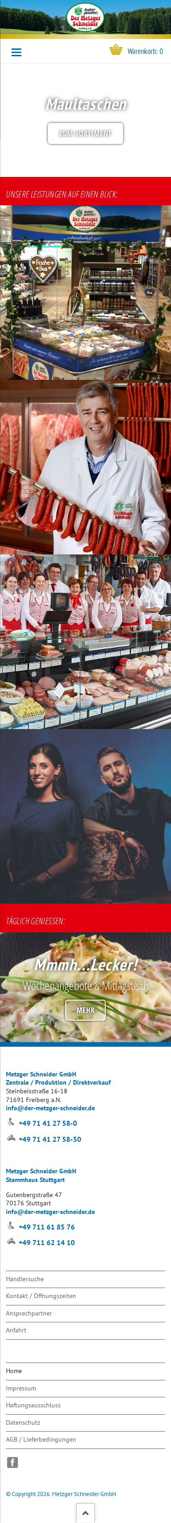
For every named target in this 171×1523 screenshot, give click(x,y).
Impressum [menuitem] (21, 1388)
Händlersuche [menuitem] (25, 1278)
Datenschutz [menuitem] (23, 1422)
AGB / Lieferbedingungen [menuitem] (41, 1439)
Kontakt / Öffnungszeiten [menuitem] (41, 1295)
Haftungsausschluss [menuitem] (33, 1405)
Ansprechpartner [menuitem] (29, 1313)
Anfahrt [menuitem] (16, 1330)
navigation (16, 52)
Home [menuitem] (14, 1370)
